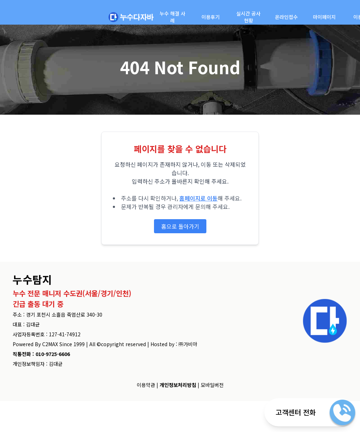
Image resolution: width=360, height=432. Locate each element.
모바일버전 (212, 384)
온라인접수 (286, 16)
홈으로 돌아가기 (180, 226)
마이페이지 (324, 16)
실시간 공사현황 (248, 17)
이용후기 (210, 16)
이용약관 (146, 384)
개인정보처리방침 (178, 384)
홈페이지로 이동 (198, 198)
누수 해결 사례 (172, 17)
